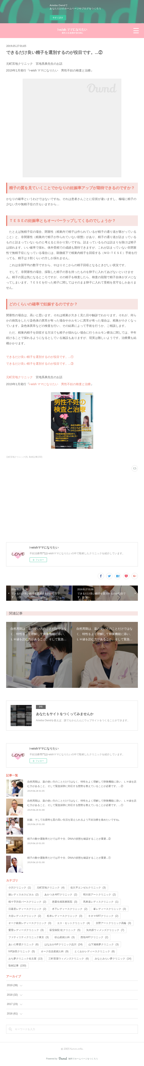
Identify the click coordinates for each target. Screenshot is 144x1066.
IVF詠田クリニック (21, 951)
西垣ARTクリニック (94, 937)
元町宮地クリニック (19, 377)
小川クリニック (19, 887)
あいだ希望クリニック (23, 944)
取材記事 (17, 965)
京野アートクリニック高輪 (113, 923)
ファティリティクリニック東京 (28, 937)
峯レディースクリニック (109, 908)
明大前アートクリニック (99, 894)
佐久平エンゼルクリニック (88, 887)
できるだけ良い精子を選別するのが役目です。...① (40, 357)
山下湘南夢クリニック (103, 944)
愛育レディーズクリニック (26, 930)
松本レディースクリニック (64, 915)
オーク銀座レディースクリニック (29, 923)
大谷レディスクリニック (24, 915)
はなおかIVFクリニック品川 (63, 944)
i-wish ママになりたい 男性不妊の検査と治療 (60, 384)
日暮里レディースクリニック (27, 908)
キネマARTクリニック (103, 915)
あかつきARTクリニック (60, 894)
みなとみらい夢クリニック (113, 958)
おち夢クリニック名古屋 (25, 958)
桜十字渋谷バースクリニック (27, 901)
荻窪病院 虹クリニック (64, 930)
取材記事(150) (35, 457)
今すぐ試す (58, 17)
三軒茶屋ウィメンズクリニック (68, 958)
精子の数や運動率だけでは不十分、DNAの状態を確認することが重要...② (69, 838)
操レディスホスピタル (23, 894)
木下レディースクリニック (69, 908)
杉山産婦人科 (65, 937)
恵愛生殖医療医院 (64, 901)
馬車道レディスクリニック (100, 901)
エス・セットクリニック (73, 923)
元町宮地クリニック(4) (17, 457)
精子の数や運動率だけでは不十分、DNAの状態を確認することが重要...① (69, 857)
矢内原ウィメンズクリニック (105, 930)
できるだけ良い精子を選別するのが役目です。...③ (40, 363)
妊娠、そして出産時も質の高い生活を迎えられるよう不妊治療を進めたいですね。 (74, 819)
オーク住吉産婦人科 (55, 951)
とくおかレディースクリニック (94, 951)
